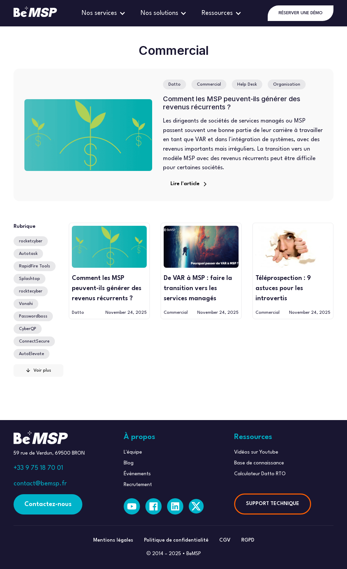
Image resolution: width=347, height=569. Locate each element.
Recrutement (138, 484)
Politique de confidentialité (176, 540)
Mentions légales (113, 540)
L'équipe (133, 452)
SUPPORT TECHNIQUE (272, 503)
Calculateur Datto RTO (260, 474)
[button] (104, 13)
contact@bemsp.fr (40, 484)
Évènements (137, 474)
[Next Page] (38, 370)
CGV (224, 540)
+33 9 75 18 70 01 (38, 468)
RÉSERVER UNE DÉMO (301, 13)
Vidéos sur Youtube (256, 452)
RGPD (247, 540)
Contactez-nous (48, 504)
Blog (129, 463)
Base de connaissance (259, 463)
